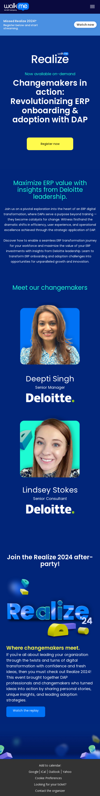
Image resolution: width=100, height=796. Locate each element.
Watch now (85, 25)
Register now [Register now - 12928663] (50, 144)
